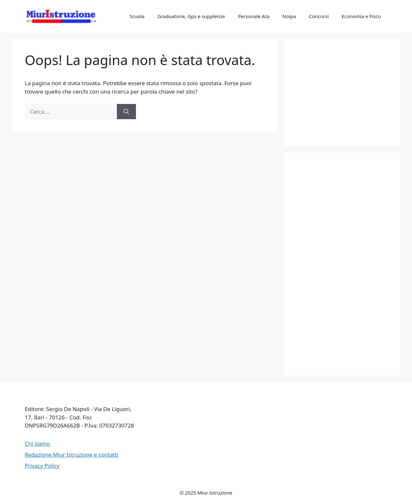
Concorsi (318, 16)
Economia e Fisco (361, 16)
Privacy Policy (42, 465)
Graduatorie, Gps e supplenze (191, 16)
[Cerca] (126, 112)
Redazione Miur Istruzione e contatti (71, 454)
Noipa (289, 16)
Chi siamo (37, 443)
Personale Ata (253, 16)
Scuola (136, 16)
